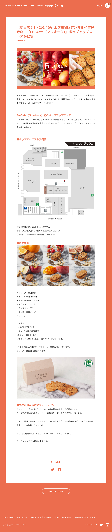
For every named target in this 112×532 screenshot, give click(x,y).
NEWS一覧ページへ (56, 491)
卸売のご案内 (36, 517)
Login (99, 6)
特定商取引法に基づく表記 (85, 517)
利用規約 (47, 517)
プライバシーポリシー (63, 517)
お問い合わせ (22, 517)
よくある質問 (8, 517)
